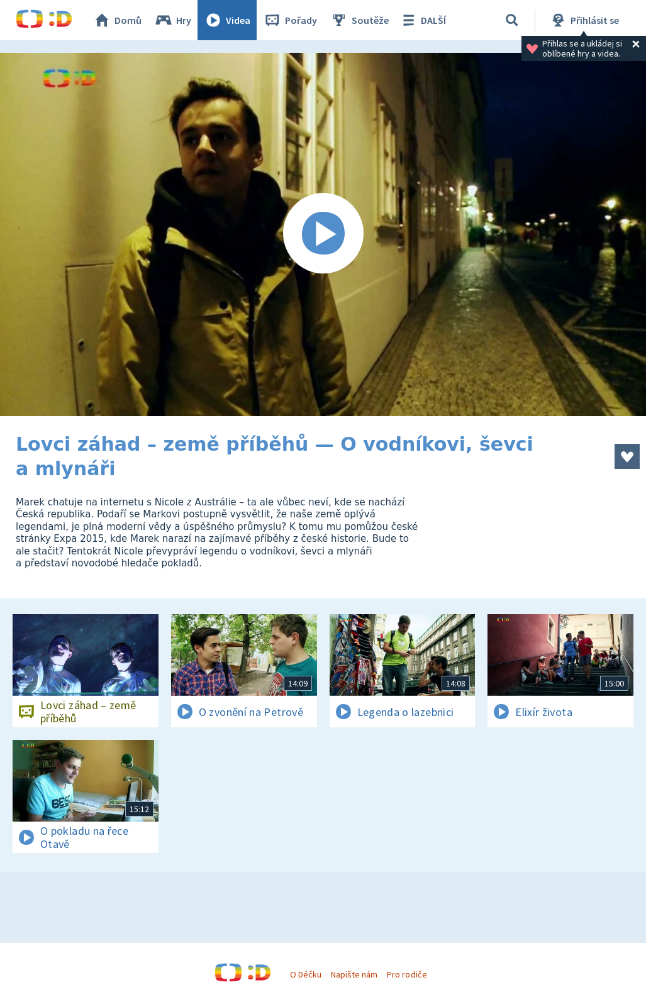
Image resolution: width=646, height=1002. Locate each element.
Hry (172, 20)
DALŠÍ (422, 20)
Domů (117, 20)
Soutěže (359, 20)
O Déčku (305, 974)
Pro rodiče (406, 974)
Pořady (290, 20)
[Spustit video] (323, 234)
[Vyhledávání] (512, 20)
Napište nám (354, 974)
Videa (227, 20)
